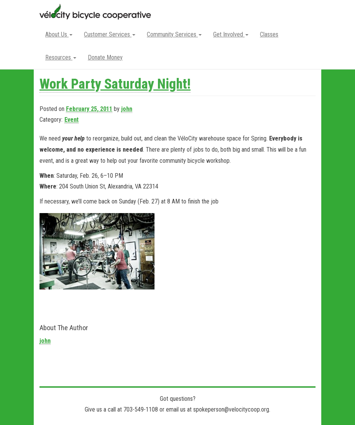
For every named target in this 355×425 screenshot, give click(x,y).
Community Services (174, 34)
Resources (60, 57)
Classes (269, 34)
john (126, 108)
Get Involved (230, 34)
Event (71, 119)
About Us (58, 34)
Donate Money (105, 57)
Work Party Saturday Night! (115, 84)
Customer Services (109, 34)
